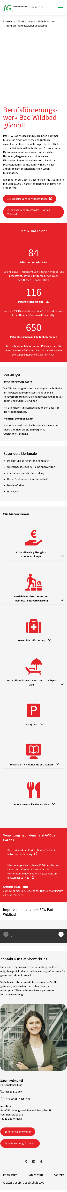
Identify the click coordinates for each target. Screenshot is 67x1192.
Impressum (10, 1175)
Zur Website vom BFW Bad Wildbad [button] (27, 198)
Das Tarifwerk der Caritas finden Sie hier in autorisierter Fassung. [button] (31, 852)
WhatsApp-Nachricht (17, 1098)
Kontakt (58, 1175)
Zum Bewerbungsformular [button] (20, 1143)
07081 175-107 (13, 1091)
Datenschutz (35, 1175)
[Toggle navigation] (60, 7)
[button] (61, 934)
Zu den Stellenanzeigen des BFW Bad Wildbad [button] (28, 212)
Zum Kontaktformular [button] (18, 1131)
